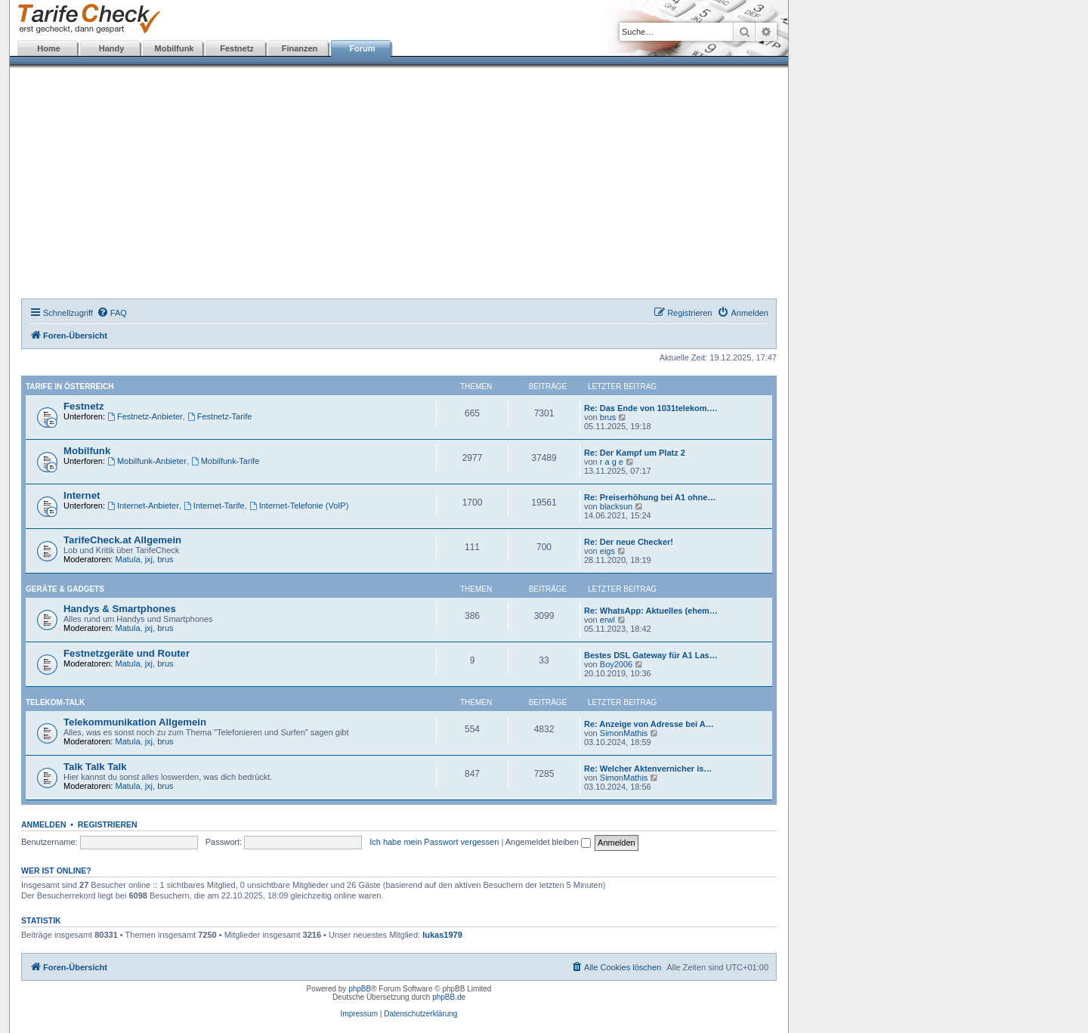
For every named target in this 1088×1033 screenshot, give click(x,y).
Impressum (359, 1014)
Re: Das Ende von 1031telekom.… (651, 408)
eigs (607, 550)
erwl (607, 619)
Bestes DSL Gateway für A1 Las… (651, 655)
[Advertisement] (399, 185)
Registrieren (108, 824)
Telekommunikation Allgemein (134, 722)
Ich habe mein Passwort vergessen (434, 841)
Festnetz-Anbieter (145, 416)
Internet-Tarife (214, 505)
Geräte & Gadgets (65, 589)
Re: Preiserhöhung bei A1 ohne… (650, 497)
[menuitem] (112, 313)
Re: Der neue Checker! (628, 541)
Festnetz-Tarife (219, 416)
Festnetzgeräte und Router (126, 653)
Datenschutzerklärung (420, 1014)
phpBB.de (448, 997)
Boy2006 (616, 664)
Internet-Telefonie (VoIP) (298, 505)
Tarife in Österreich (69, 386)
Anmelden (43, 824)
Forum (362, 48)
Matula (128, 559)
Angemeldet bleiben (548, 841)
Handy (112, 48)
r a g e (611, 461)
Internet (81, 495)
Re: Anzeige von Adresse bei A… (649, 723)
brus (608, 417)
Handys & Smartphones (119, 608)
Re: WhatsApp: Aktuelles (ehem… (651, 610)
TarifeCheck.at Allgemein (122, 540)
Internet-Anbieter (143, 505)
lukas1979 (442, 934)
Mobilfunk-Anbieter (147, 460)
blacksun (616, 506)
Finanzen (300, 48)
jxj (149, 559)
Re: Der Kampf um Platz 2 (634, 452)
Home (48, 48)
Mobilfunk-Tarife (225, 460)
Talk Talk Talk (95, 766)
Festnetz (237, 48)
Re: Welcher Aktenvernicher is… (648, 768)
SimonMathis (624, 733)
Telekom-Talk (55, 702)
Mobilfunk (174, 48)
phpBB (359, 989)
